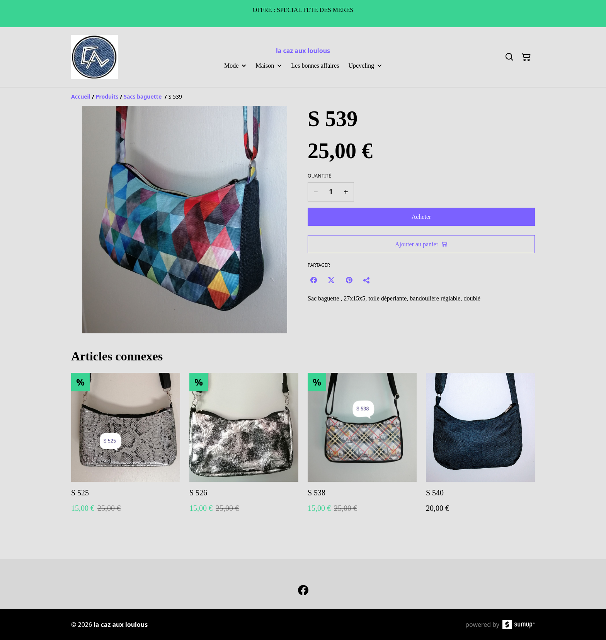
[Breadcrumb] (303, 96)
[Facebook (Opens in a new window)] (313, 280)
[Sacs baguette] (143, 96)
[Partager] (367, 280)
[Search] (509, 57)
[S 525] (125, 450)
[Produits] (107, 96)
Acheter (421, 216)
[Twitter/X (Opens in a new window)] (331, 280)
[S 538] (362, 450)
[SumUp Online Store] (518, 624)
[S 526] (243, 450)
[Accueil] (80, 96)
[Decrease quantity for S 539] (315, 191)
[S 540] (480, 450)
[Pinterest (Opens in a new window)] (349, 280)
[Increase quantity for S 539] (346, 191)
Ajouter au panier (421, 244)
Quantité (319, 176)
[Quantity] (330, 191)
